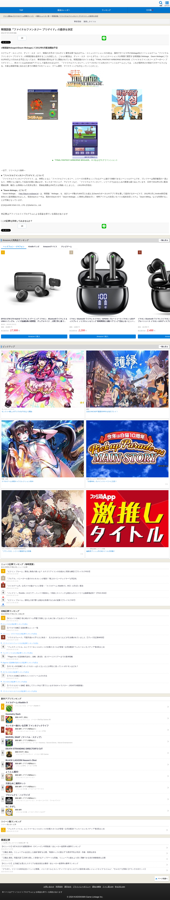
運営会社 (67, 887)
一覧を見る (164, 240)
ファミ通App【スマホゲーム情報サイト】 (18, 16)
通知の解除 (96, 887)
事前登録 (77, 21)
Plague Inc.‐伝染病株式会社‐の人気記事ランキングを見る (20, 662)
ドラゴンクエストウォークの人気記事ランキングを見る (20, 643)
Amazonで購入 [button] (34, 336)
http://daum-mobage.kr (28, 193)
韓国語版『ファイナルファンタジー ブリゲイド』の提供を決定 (75, 16)
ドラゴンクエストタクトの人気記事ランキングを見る (20, 691)
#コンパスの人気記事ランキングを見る (15, 624)
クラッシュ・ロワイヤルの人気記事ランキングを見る (20, 634)
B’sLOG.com (120, 887)
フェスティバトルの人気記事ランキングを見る (18, 653)
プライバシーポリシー (82, 887)
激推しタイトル (90, 21)
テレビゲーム (66, 247)
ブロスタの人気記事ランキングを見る (15, 682)
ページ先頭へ (163, 879)
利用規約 (59, 887)
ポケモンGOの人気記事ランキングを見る (16, 672)
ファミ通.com (108, 887)
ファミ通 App (9, 4)
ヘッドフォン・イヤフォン (13, 247)
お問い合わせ (49, 887)
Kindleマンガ (33, 247)
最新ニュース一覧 (42, 16)
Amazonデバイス (50, 247)
